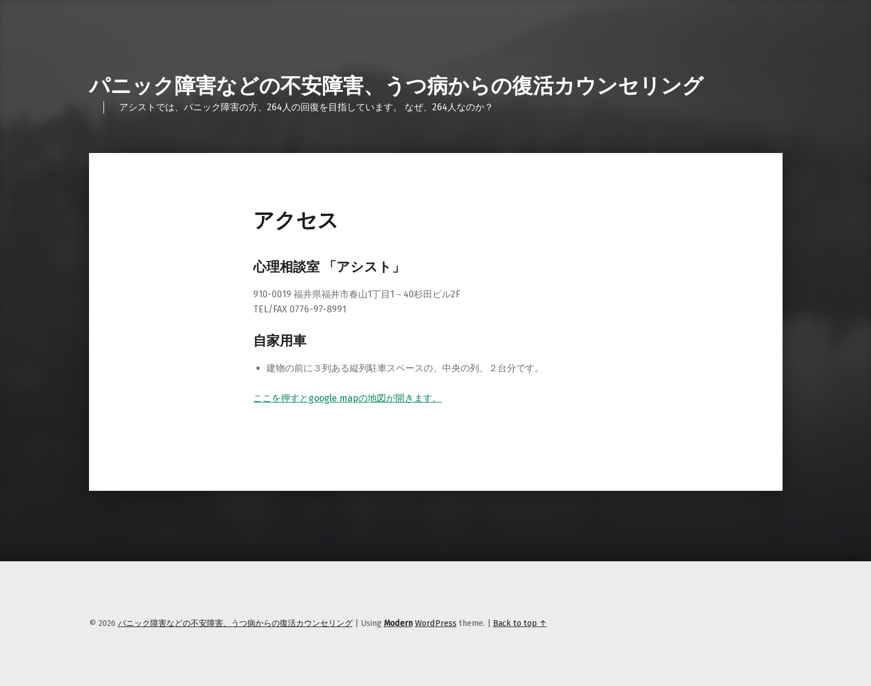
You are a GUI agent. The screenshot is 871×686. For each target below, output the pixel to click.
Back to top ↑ (520, 623)
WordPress (436, 623)
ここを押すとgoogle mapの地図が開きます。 (347, 398)
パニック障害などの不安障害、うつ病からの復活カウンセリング (396, 86)
